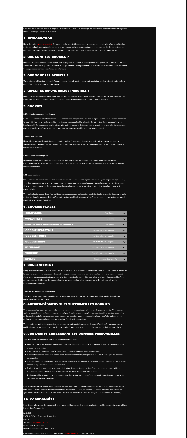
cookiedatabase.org (71, 433)
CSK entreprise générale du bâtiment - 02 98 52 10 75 (138, 5)
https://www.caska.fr (39, 422)
